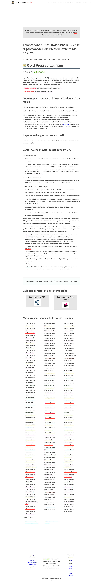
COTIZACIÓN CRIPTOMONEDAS (83, 3)
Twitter (70, 560)
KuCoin (28, 246)
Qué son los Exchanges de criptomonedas (48, 88)
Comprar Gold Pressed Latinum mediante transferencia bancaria (30, 331)
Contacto (32, 555)
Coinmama (29, 251)
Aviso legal (32, 560)
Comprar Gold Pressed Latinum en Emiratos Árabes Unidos (31, 501)
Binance (34, 111)
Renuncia (32, 566)
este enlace (66, 124)
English (70, 568)
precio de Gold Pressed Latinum (43, 91)
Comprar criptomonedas (44, 59)
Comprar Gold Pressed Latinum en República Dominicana (69, 410)
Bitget (27, 235)
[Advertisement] (48, 17)
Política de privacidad (32, 562)
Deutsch (70, 573)
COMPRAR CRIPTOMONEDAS (65, 3)
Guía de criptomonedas (29, 59)
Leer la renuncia (47, 559)
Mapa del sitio (32, 558)
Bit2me (28, 259)
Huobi (27, 264)
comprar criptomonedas (70, 281)
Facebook (71, 558)
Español (70, 566)
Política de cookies (32, 564)
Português (71, 575)
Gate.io (28, 267)
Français (70, 571)
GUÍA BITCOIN (51, 3)
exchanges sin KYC (38, 173)
